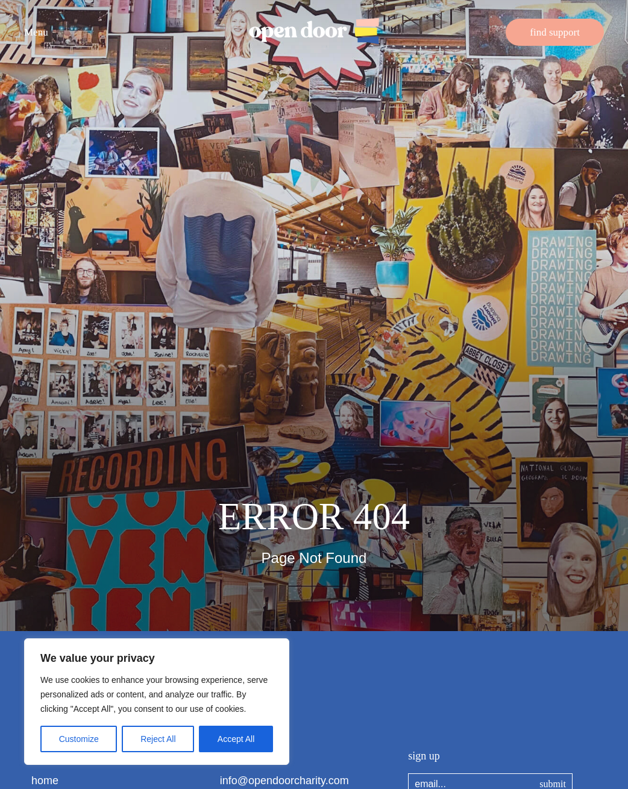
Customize (79, 739)
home (44, 781)
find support (555, 32)
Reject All (157, 739)
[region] (156, 701)
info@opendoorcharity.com (284, 781)
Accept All (236, 739)
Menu (36, 32)
